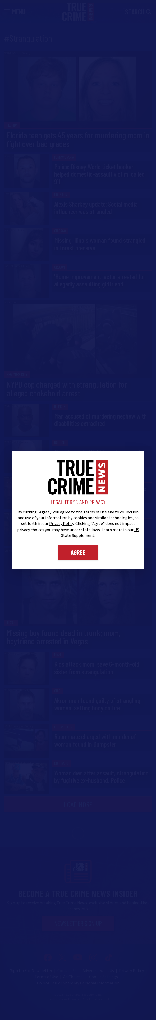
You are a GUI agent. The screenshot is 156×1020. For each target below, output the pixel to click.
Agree (78, 552)
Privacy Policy (61, 524)
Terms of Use (95, 512)
